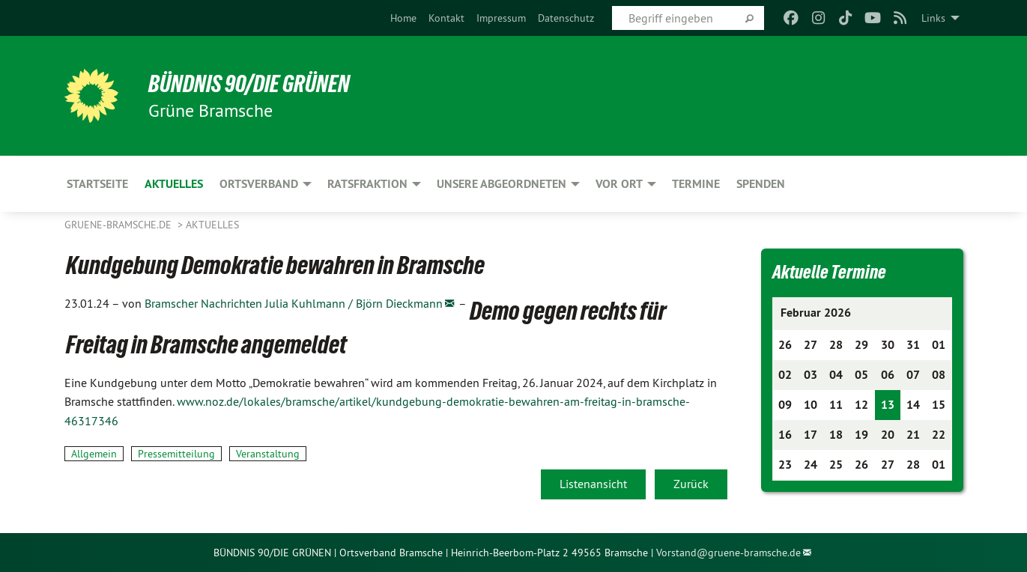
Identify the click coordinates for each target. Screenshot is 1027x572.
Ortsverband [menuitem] (258, 184)
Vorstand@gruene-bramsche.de (728, 552)
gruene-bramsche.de (119, 224)
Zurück (691, 483)
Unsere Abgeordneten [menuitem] (501, 184)
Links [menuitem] (933, 18)
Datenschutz (566, 18)
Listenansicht (593, 483)
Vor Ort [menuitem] (619, 184)
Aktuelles (212, 224)
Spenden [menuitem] (760, 184)
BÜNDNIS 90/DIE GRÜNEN (249, 83)
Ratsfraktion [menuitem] (367, 184)
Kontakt (446, 18)
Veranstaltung (268, 453)
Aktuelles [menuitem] (174, 184)
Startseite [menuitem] (97, 184)
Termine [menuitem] (696, 184)
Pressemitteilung (176, 453)
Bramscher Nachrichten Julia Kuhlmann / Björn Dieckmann (294, 303)
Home (403, 18)
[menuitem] (403, 18)
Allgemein (94, 453)
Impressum (501, 18)
